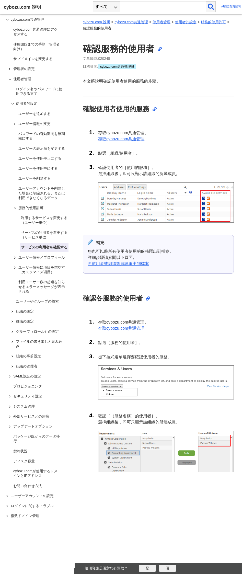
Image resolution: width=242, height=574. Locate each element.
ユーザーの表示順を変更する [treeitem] (41, 148)
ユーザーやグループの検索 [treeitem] (37, 301)
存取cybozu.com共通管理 (121, 139)
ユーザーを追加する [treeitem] (34, 114)
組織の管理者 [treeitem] (26, 366)
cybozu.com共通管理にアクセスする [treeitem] (35, 31)
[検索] (211, 6)
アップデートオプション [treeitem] (33, 426)
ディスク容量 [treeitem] (24, 461)
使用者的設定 (186, 22)
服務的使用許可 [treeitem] (30, 208)
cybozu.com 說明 (96, 22)
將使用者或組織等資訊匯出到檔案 (118, 263)
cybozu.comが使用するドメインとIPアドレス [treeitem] (35, 473)
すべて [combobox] (101, 6)
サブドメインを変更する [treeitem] (33, 59)
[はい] (147, 568)
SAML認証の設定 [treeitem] (27, 376)
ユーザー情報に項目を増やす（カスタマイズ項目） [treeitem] (41, 269)
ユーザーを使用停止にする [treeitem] (39, 158)
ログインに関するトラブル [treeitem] (32, 506)
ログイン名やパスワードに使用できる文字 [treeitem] (39, 91)
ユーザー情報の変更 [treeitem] (34, 124)
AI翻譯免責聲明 (231, 6)
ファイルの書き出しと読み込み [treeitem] (39, 343)
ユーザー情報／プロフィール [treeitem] (41, 257)
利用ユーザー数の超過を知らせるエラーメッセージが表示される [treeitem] (41, 286)
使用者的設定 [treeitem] (26, 103)
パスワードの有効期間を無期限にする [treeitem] (41, 136)
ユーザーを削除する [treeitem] (34, 178)
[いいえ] (167, 568)
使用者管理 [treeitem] (22, 79)
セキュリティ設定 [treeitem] (27, 396)
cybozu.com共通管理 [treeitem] (27, 19)
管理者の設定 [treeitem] (24, 69)
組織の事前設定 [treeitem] (28, 356)
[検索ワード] (163, 6)
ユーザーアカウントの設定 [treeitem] (32, 496)
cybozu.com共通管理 (131, 22)
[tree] (38, 282)
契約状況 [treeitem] (20, 451)
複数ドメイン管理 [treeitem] (25, 516)
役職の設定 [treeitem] (25, 321)
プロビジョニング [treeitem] (27, 386)
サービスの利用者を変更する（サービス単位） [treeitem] (44, 235)
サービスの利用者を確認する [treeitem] (44, 247)
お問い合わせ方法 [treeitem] (27, 486)
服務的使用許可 (213, 22)
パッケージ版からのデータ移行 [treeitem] (36, 438)
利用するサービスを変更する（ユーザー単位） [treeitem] (44, 220)
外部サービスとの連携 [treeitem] (31, 416)
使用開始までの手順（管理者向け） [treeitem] (36, 46)
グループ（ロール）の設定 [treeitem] (37, 331)
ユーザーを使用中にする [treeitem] (38, 168)
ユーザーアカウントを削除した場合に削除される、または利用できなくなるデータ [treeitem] (41, 193)
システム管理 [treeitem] (24, 406)
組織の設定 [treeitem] (25, 311)
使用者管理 (161, 22)
